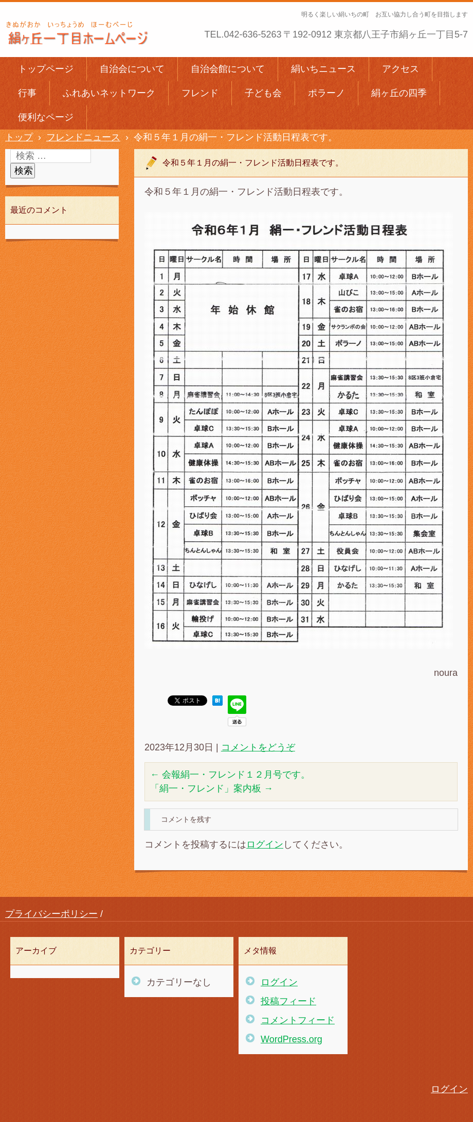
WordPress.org (291, 1039)
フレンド (200, 93)
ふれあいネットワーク (109, 93)
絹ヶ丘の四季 (399, 93)
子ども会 (263, 93)
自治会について (132, 69)
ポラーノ (326, 93)
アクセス (400, 69)
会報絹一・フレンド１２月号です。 (230, 774)
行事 (27, 93)
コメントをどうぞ (258, 747)
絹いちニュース (323, 69)
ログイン (264, 844)
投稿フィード (288, 1001)
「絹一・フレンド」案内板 (211, 788)
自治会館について (228, 69)
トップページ (46, 69)
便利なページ (46, 117)
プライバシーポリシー (51, 914)
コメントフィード (298, 1020)
